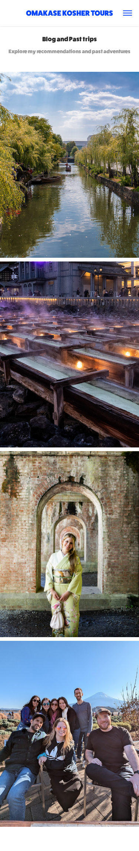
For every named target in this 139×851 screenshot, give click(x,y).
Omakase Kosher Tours (69, 13)
